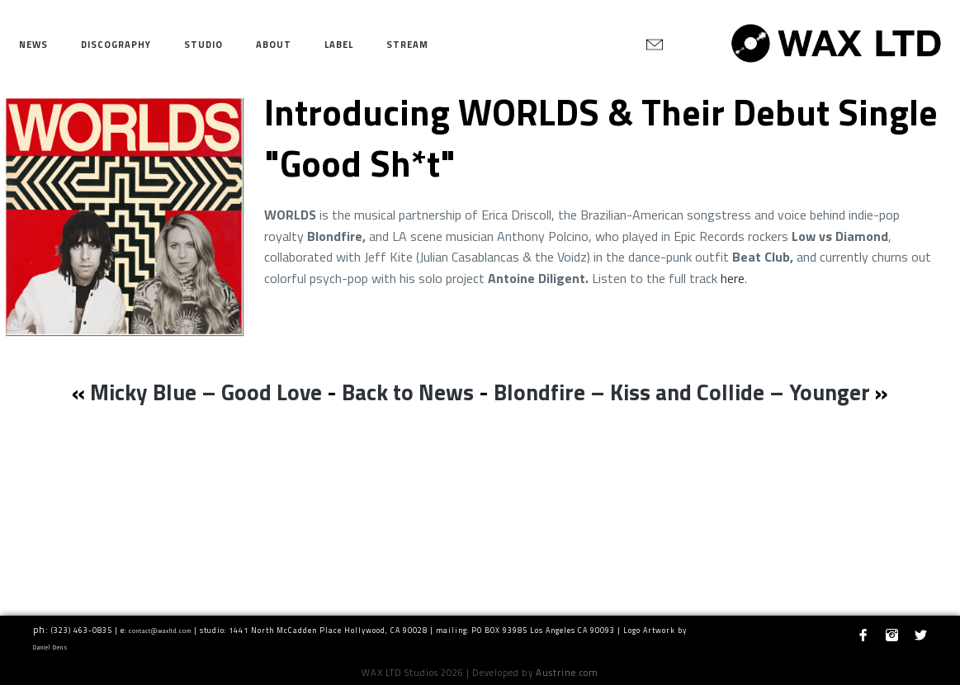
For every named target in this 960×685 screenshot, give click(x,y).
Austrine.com (567, 672)
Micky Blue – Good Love (206, 392)
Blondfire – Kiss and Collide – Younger (682, 392)
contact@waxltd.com (160, 630)
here (733, 278)
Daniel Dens (50, 647)
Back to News (408, 392)
